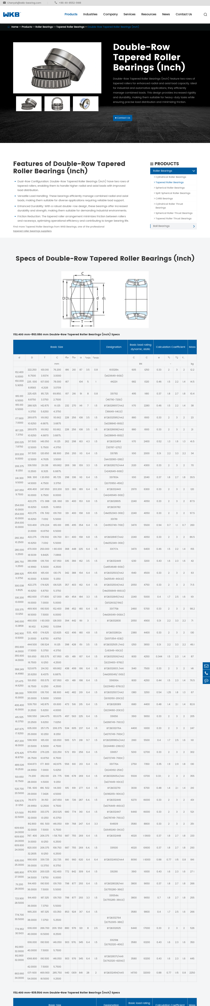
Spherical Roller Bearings (169, 190)
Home (14, 27)
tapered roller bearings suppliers (32, 233)
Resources (148, 14)
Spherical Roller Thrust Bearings (173, 215)
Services (129, 14)
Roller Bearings (44, 27)
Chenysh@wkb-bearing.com (22, 3)
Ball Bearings (161, 228)
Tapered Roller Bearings (70, 27)
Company (110, 14)
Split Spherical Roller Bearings (172, 195)
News (166, 14)
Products (71, 14)
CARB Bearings (163, 201)
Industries (90, 14)
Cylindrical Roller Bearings (170, 179)
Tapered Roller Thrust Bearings (172, 221)
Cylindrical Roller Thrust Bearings (168, 208)
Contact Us (184, 14)
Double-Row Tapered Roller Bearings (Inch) (113, 27)
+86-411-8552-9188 (67, 3)
